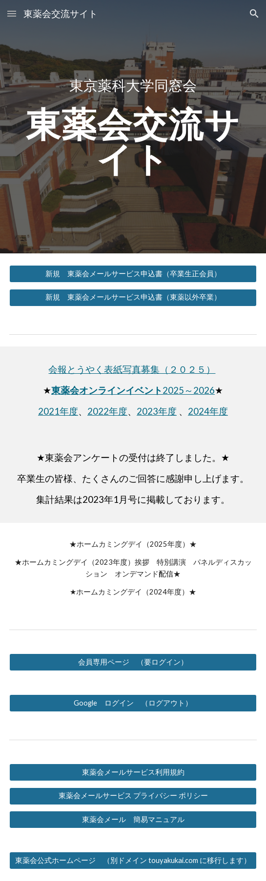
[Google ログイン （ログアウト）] (133, 703)
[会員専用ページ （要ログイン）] (133, 662)
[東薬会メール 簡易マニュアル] (133, 819)
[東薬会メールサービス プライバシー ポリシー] (133, 796)
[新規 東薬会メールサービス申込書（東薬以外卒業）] (133, 297)
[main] (133, 85)
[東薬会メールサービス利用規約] (133, 772)
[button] (11, 13)
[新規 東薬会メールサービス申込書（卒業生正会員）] (133, 274)
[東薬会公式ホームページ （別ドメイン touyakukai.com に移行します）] (133, 860)
